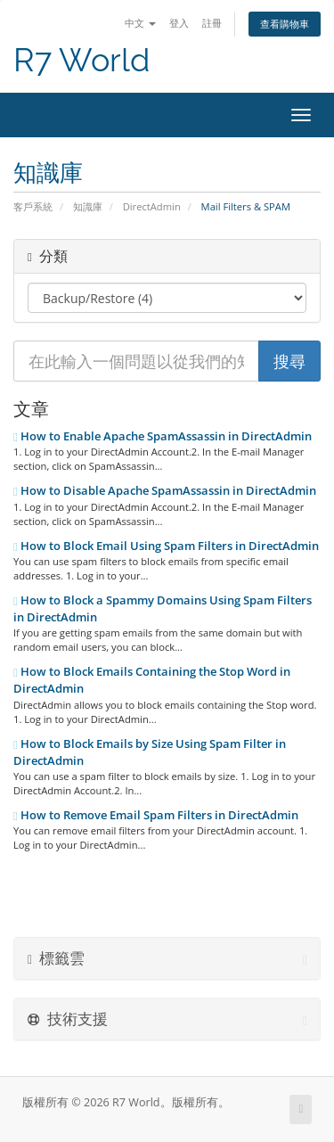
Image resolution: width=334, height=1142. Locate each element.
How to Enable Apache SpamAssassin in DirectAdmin (162, 436)
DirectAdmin (152, 206)
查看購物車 (284, 23)
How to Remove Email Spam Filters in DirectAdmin (155, 815)
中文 (140, 22)
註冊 (212, 22)
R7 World (81, 60)
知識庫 (87, 206)
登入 (179, 22)
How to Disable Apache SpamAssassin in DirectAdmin (164, 490)
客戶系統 (33, 206)
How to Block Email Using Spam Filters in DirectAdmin (166, 546)
